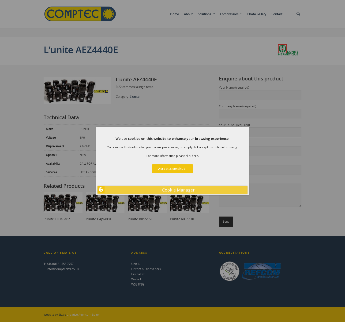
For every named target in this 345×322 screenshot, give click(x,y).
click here (192, 156)
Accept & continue (172, 168)
